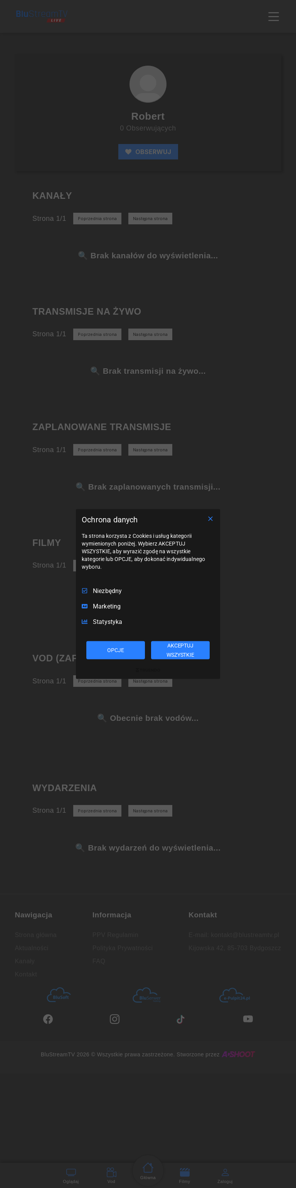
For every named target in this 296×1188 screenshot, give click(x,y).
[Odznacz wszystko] (210, 518)
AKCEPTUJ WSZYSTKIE (180, 650)
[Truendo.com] (148, 670)
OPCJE (115, 650)
